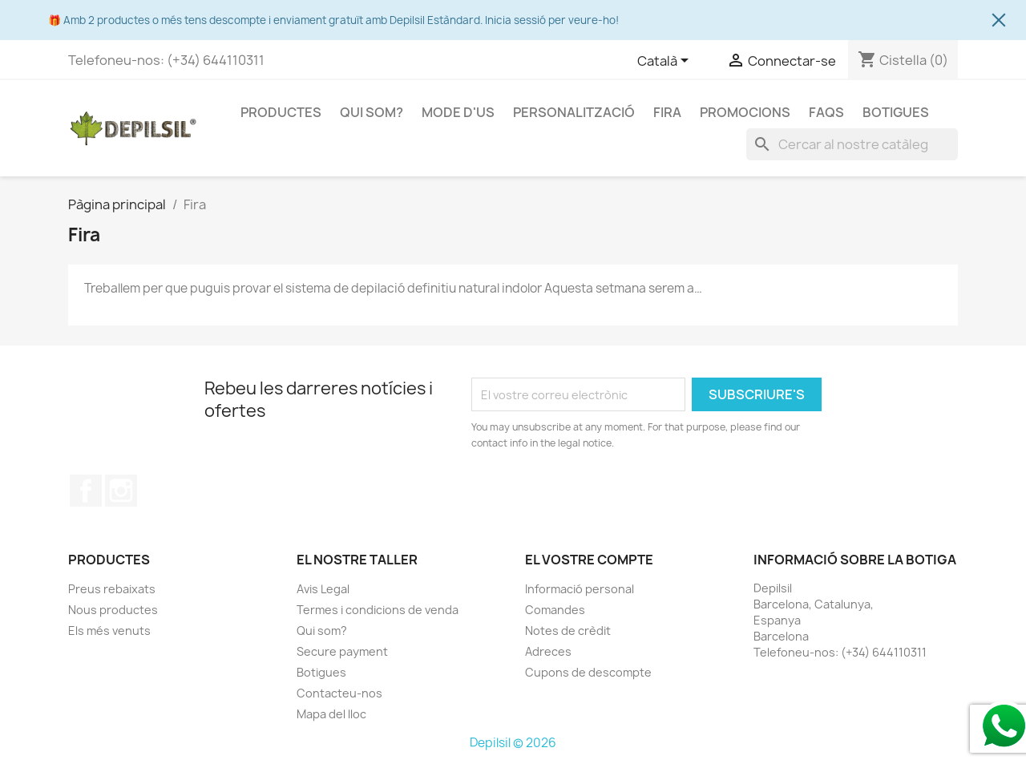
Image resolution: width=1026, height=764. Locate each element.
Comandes (555, 609)
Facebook (86, 491)
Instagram (121, 491)
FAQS (826, 112)
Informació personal (579, 588)
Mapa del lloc (331, 714)
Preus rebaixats (112, 588)
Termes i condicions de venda (377, 609)
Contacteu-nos (339, 693)
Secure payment (342, 651)
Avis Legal (323, 588)
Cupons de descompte (588, 672)
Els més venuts (109, 630)
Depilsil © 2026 (513, 742)
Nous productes (113, 609)
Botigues (895, 112)
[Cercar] (852, 144)
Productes (280, 112)
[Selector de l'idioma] (665, 61)
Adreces (548, 651)
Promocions (745, 112)
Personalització (574, 112)
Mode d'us (458, 112)
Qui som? (371, 112)
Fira (667, 112)
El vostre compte (589, 559)
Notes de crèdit (568, 630)
